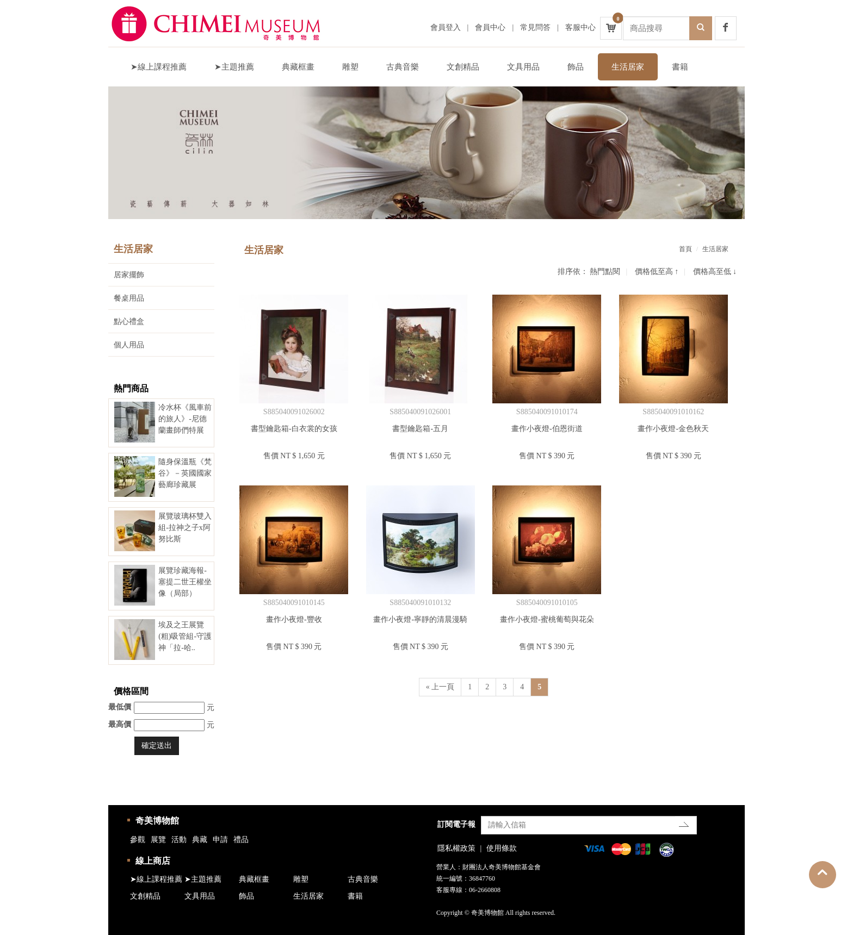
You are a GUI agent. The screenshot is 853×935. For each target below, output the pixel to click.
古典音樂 (402, 67)
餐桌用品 (129, 298)
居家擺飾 (129, 275)
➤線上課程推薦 (159, 67)
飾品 (575, 67)
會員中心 (490, 27)
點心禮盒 (129, 321)
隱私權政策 (456, 848)
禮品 (241, 840)
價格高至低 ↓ (715, 271)
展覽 (158, 840)
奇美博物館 (157, 820)
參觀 (137, 840)
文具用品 (523, 67)
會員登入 (445, 27)
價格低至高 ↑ (657, 271)
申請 (220, 840)
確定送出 (156, 745)
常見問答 (535, 27)
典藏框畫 (298, 67)
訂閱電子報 (456, 824)
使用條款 (501, 848)
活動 (179, 840)
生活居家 (627, 67)
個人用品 (129, 345)
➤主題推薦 (234, 67)
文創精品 (463, 67)
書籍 (680, 67)
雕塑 (350, 67)
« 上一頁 (440, 687)
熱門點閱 (605, 271)
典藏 (199, 840)
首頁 (685, 249)
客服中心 (580, 27)
